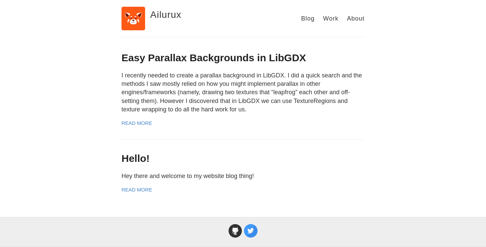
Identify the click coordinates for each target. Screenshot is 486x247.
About (355, 18)
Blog (308, 18)
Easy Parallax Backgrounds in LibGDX (214, 57)
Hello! (136, 158)
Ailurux (166, 14)
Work (331, 18)
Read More (137, 123)
